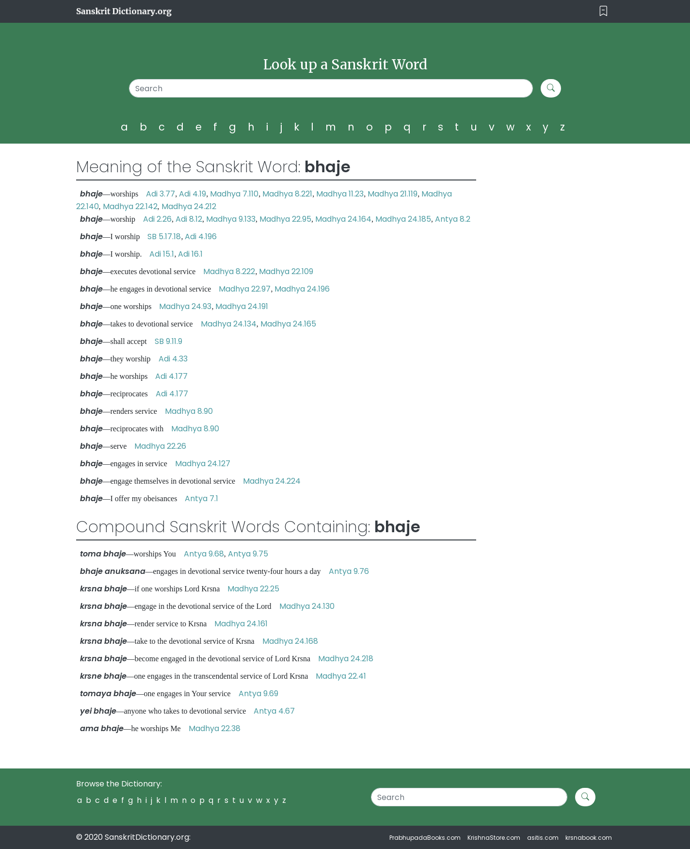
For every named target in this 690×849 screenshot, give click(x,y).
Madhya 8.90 (189, 411)
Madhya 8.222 (229, 271)
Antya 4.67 (274, 711)
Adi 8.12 (189, 219)
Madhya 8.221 (287, 193)
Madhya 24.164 (343, 219)
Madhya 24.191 (241, 306)
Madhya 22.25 (253, 588)
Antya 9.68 (204, 553)
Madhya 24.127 (202, 463)
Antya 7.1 (201, 498)
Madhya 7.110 (234, 193)
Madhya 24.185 (403, 219)
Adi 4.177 (171, 376)
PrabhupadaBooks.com (425, 837)
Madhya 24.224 (272, 481)
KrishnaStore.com (493, 837)
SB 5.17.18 (164, 236)
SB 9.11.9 (168, 341)
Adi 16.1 (190, 254)
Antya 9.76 (349, 571)
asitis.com (543, 837)
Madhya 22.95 (285, 219)
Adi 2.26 (157, 219)
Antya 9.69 (258, 693)
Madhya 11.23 (340, 193)
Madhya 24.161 (241, 623)
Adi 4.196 (201, 236)
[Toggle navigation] (603, 11)
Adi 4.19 (192, 193)
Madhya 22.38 (215, 728)
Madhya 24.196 (302, 288)
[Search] (331, 88)
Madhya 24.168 (290, 641)
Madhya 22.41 (341, 676)
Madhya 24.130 (307, 606)
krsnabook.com (588, 837)
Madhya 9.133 (231, 219)
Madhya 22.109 (286, 271)
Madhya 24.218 (345, 658)
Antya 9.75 (248, 553)
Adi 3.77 (160, 193)
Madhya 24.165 (288, 323)
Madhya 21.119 (392, 193)
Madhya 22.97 (245, 288)
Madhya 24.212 (188, 206)
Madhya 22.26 (160, 446)
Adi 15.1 (161, 254)
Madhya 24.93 (185, 306)
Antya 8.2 (452, 219)
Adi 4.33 (173, 358)
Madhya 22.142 (130, 206)
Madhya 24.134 (229, 323)
